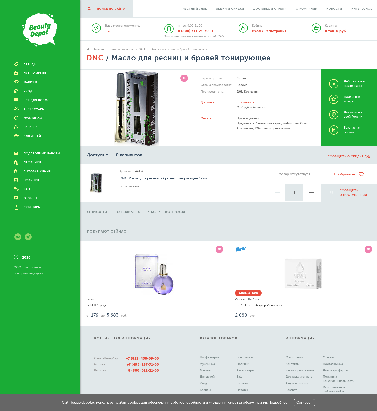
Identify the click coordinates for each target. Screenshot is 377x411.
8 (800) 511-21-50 (143, 370)
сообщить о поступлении (353, 193)
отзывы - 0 (129, 212)
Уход (203, 383)
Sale (239, 376)
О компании (306, 8)
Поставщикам (333, 364)
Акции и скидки (230, 8)
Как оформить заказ (300, 370)
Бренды (205, 390)
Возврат (291, 390)
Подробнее (278, 402)
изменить (247, 102)
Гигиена (242, 383)
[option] (98, 211)
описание (98, 212)
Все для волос (247, 357)
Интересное (361, 8)
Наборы (242, 390)
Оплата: (206, 118)
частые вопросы (166, 212)
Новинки (243, 364)
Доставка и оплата (270, 8)
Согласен (304, 402)
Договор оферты (335, 370)
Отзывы (328, 357)
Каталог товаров (122, 49)
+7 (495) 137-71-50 (143, 364)
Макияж (205, 370)
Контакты (292, 364)
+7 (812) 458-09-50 (142, 358)
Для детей (207, 376)
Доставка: (208, 102)
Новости (334, 8)
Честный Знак (195, 8)
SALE (142, 49)
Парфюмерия (209, 357)
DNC (95, 58)
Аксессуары (245, 370)
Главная (99, 49)
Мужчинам (207, 364)
